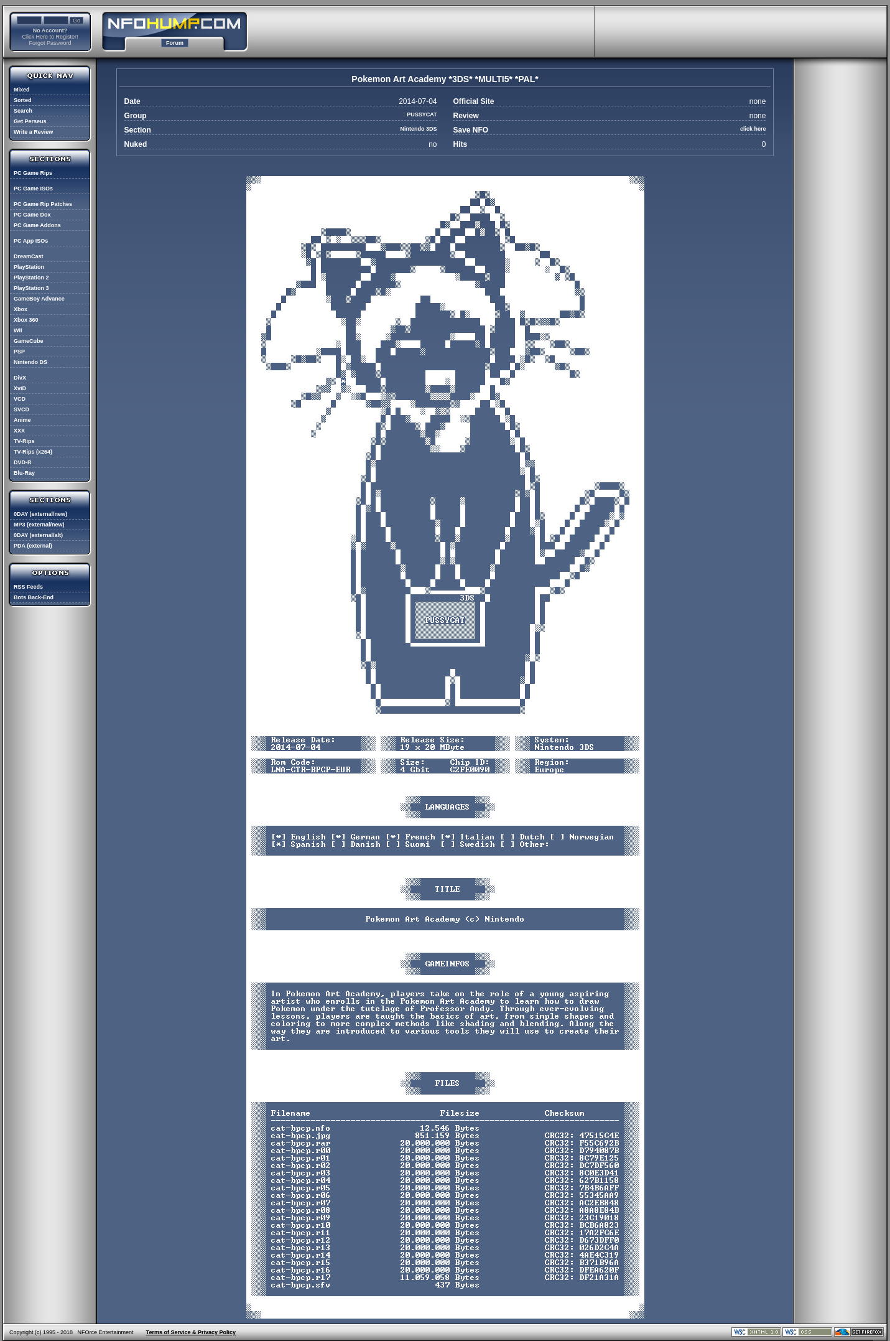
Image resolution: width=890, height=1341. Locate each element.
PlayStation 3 (31, 288)
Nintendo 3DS (419, 129)
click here (753, 129)
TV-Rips (24, 441)
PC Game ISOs (33, 188)
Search (23, 111)
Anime (22, 420)
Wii (18, 330)
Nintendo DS (30, 362)
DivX (20, 378)
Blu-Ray (24, 473)
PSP (19, 351)
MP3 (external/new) (39, 524)
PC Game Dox (32, 215)
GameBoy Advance (39, 299)
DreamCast (29, 256)
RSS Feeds (28, 587)
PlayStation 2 (31, 277)
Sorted (23, 100)
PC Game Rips (33, 173)
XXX (19, 431)
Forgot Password (50, 43)
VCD (19, 399)
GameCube (29, 341)
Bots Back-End (33, 597)
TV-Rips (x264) (33, 452)
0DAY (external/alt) (38, 535)
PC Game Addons (37, 225)
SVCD (21, 409)
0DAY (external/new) (40, 514)
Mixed (22, 89)
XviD (20, 388)
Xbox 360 (26, 320)
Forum (174, 43)
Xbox (20, 309)
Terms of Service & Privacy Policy (191, 1332)
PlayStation (29, 267)
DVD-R (23, 462)
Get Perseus (30, 121)
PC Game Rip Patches (43, 204)
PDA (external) (33, 546)
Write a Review (33, 132)
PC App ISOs (31, 241)
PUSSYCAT (422, 114)
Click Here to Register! (50, 37)
